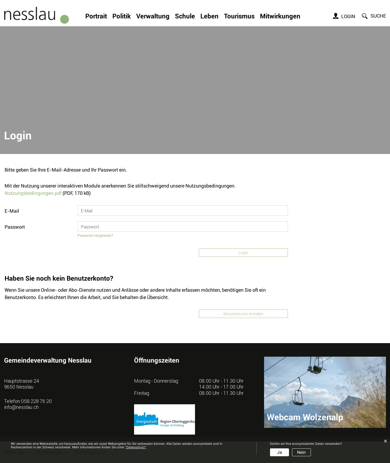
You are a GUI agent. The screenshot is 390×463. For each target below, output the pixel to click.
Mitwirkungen (280, 17)
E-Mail (12, 211)
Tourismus (239, 17)
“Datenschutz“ (135, 447)
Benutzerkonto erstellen (243, 313)
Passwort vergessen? (95, 235)
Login (348, 16)
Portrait (96, 17)
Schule (185, 17)
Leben (209, 17)
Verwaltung (153, 17)
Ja (279, 452)
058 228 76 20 (36, 401)
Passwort (15, 227)
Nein (301, 452)
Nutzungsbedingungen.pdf (33, 193)
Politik (121, 17)
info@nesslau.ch (21, 407)
